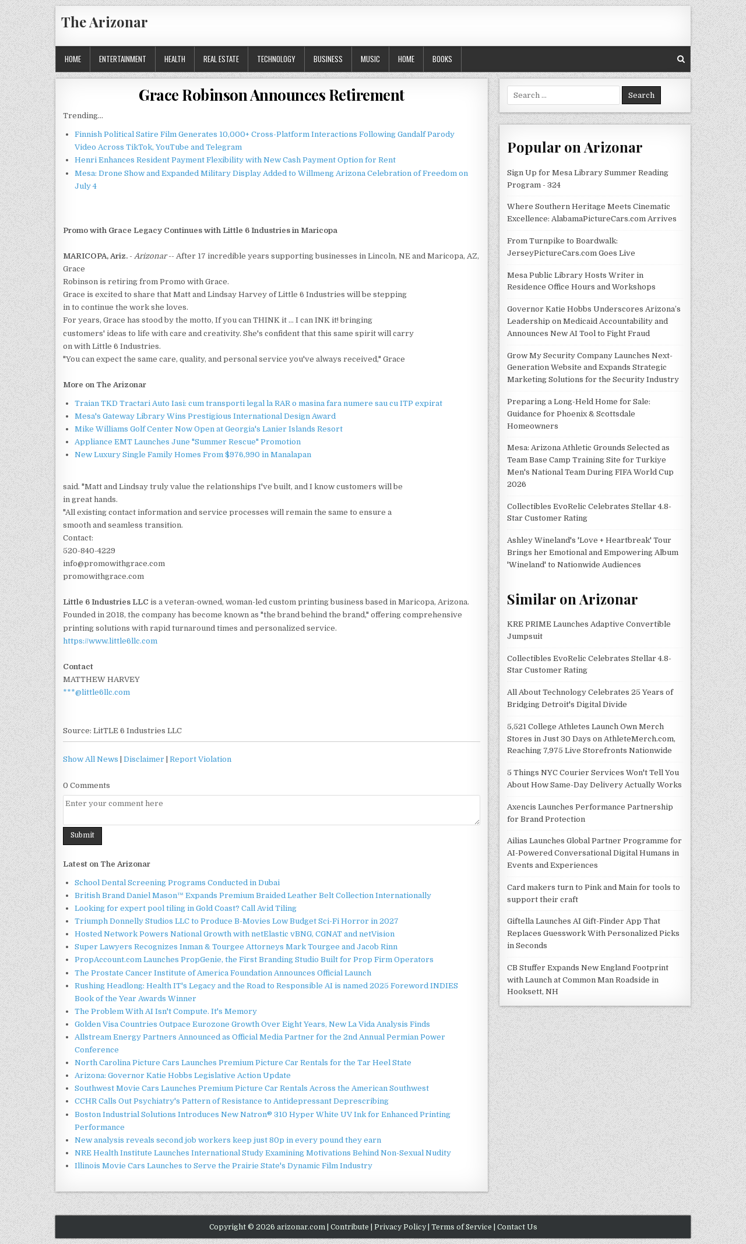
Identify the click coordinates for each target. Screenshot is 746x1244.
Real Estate (221, 59)
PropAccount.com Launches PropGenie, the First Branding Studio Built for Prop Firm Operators (254, 959)
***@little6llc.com (96, 692)
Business (328, 59)
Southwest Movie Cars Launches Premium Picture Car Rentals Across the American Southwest (252, 1088)
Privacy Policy (400, 1227)
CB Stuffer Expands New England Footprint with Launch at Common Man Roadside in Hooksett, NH (587, 979)
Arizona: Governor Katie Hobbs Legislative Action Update (183, 1075)
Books (442, 59)
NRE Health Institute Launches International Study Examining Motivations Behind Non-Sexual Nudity (263, 1152)
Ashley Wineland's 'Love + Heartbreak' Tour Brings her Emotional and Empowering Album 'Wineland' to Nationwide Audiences (592, 552)
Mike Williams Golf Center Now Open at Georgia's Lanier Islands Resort (209, 429)
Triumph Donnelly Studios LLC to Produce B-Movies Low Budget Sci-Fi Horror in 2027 (237, 921)
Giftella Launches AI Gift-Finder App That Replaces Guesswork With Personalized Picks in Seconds (593, 933)
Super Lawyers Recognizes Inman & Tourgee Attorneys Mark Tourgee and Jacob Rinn (236, 946)
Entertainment (122, 59)
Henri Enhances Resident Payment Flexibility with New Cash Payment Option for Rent (235, 160)
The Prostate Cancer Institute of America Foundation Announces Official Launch (223, 973)
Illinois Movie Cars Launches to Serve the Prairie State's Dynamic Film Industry (223, 1165)
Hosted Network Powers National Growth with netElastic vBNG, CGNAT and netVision (235, 934)
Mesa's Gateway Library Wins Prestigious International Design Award (205, 416)
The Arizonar (104, 21)
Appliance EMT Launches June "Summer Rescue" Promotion (188, 441)
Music (370, 59)
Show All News (90, 759)
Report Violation (200, 759)
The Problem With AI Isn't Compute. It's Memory (166, 1011)
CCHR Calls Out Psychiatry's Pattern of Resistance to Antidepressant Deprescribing (232, 1101)
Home (73, 59)
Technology (276, 59)
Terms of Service (461, 1227)
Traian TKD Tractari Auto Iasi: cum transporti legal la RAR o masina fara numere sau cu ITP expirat (258, 403)
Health (174, 59)
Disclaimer (144, 759)
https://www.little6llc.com (110, 641)
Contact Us (517, 1227)
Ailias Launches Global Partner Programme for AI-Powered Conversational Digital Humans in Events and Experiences (594, 853)
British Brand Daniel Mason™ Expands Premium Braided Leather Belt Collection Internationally (253, 895)
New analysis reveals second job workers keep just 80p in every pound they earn (228, 1140)
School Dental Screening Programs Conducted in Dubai (177, 882)
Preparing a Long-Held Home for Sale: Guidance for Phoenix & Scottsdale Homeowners (578, 413)
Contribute (349, 1227)
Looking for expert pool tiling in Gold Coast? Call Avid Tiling (186, 908)
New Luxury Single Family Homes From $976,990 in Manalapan (193, 454)
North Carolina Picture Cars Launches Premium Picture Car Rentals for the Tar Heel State (243, 1062)
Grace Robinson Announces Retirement (271, 94)
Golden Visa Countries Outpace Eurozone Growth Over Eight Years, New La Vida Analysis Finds (252, 1024)
